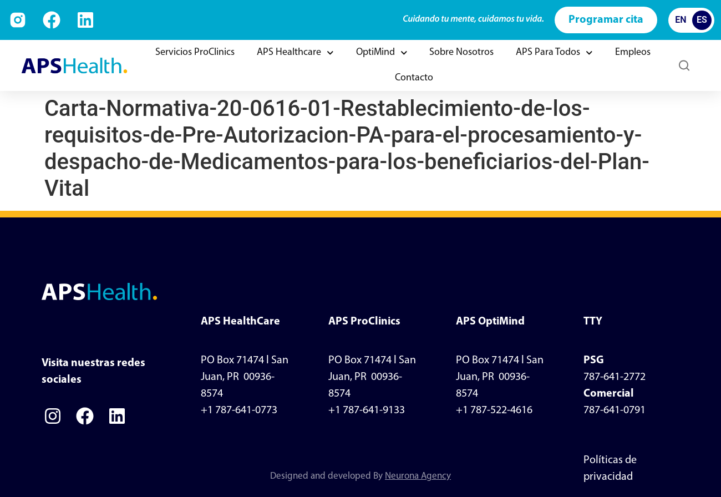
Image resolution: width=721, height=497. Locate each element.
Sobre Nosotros (461, 52)
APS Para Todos (554, 53)
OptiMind (382, 53)
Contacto (414, 78)
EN (680, 19)
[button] (684, 66)
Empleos (633, 52)
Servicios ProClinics (195, 52)
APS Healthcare (295, 53)
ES (702, 19)
